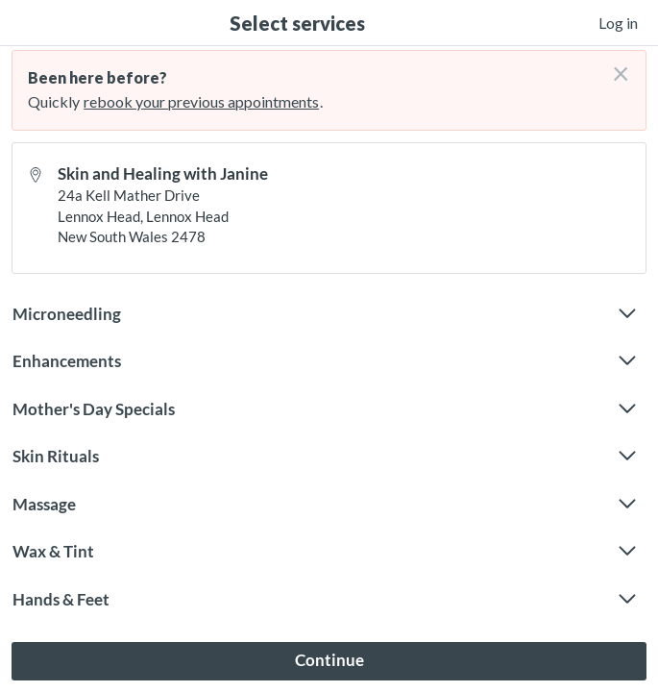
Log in (618, 22)
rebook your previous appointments (201, 101)
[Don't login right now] (614, 66)
